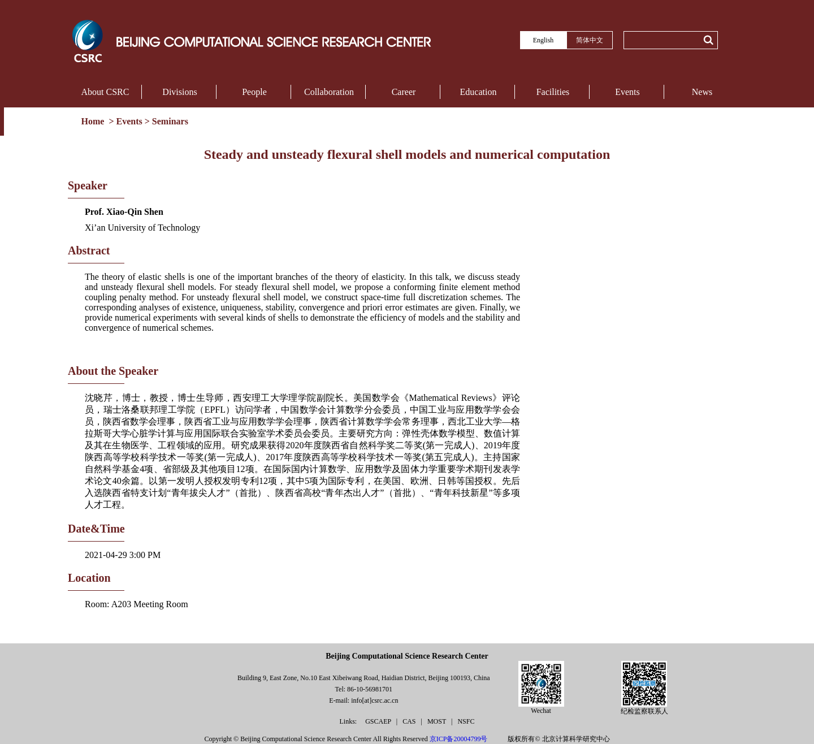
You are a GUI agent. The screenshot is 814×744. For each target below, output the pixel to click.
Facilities (553, 92)
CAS (409, 721)
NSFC (465, 721)
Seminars (170, 121)
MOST (437, 721)
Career (404, 92)
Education (478, 92)
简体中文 (589, 40)
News (702, 92)
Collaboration (329, 92)
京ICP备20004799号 (459, 739)
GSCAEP (379, 721)
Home (94, 121)
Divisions (179, 92)
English (543, 40)
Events (627, 92)
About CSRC (105, 92)
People (254, 92)
